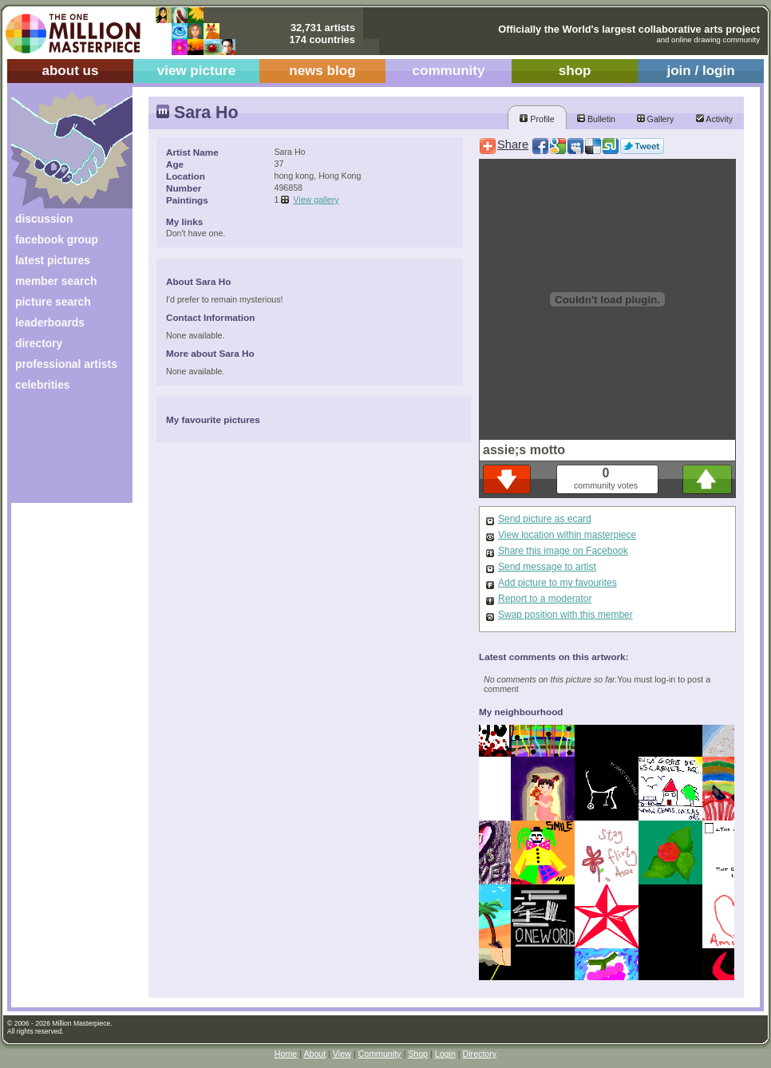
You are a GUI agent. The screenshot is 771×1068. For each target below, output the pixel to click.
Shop (418, 1053)
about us (70, 70)
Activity (714, 119)
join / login (700, 70)
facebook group (56, 239)
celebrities (42, 384)
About (314, 1053)
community (449, 70)
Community (379, 1053)
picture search (53, 301)
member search (56, 281)
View (342, 1053)
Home (286, 1053)
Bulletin (596, 119)
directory (38, 343)
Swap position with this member (565, 614)
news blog (322, 70)
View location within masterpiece (567, 534)
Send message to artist (547, 566)
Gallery (655, 119)
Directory (480, 1053)
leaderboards (50, 322)
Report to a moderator (544, 598)
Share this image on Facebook (563, 550)
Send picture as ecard (544, 518)
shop (575, 70)
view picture (196, 70)
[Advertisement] (61, 453)
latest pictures (52, 260)
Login (445, 1053)
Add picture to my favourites (557, 582)
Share (512, 144)
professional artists (66, 364)
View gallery (315, 199)
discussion (44, 218)
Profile (537, 119)
